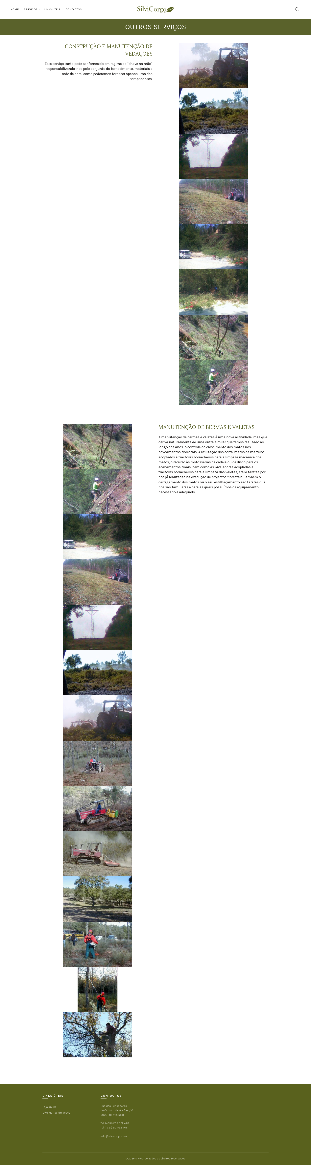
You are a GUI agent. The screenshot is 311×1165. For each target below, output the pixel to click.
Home (15, 9)
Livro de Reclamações (56, 1112)
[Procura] (297, 9)
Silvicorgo (141, 1158)
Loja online (49, 1107)
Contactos (74, 9)
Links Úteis (52, 9)
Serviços (30, 9)
